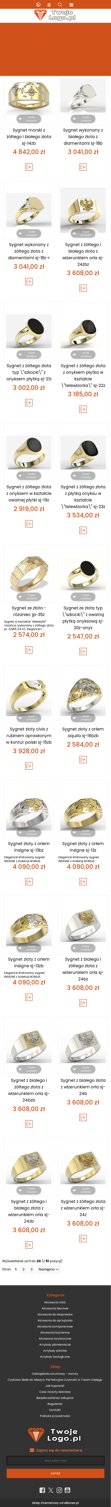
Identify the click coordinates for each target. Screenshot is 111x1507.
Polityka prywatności (55, 1416)
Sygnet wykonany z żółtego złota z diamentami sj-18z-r (29, 251)
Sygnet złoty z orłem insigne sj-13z (83, 847)
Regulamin (54, 1404)
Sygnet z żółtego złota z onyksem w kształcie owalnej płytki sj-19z (28, 493)
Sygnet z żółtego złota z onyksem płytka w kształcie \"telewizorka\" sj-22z (83, 375)
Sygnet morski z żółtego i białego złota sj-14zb (29, 136)
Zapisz (55, 1473)
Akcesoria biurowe (55, 1308)
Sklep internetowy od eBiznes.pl (55, 1503)
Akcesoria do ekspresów (55, 1314)
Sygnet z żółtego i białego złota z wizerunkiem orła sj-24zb (29, 1211)
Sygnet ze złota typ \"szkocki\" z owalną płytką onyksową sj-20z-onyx (83, 617)
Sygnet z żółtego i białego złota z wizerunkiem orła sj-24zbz (83, 254)
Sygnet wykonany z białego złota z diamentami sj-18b (83, 136)
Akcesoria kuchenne (55, 1332)
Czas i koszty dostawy (55, 1392)
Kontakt (55, 1410)
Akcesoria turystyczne (55, 1338)
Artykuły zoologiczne (55, 1357)
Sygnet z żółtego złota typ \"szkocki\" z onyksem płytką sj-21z (28, 372)
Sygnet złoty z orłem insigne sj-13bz (29, 847)
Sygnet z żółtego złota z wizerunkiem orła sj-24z (83, 1208)
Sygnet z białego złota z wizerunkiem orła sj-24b (83, 1086)
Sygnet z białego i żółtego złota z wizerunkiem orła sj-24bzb (29, 1090)
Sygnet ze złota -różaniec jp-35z (29, 611)
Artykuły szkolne (55, 1351)
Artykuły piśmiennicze (55, 1345)
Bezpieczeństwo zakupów (55, 1398)
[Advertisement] (55, 50)
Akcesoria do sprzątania (54, 1320)
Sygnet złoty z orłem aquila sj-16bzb (83, 732)
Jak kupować (55, 1386)
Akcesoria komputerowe (55, 1326)
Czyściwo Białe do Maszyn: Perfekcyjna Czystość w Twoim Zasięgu (55, 1380)
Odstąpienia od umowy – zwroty (55, 1374)
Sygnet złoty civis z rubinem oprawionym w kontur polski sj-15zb (29, 735)
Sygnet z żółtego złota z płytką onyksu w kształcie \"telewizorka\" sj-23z (83, 496)
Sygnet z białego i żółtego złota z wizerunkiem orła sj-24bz (83, 969)
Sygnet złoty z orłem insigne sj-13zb (29, 962)
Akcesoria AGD (55, 1302)
